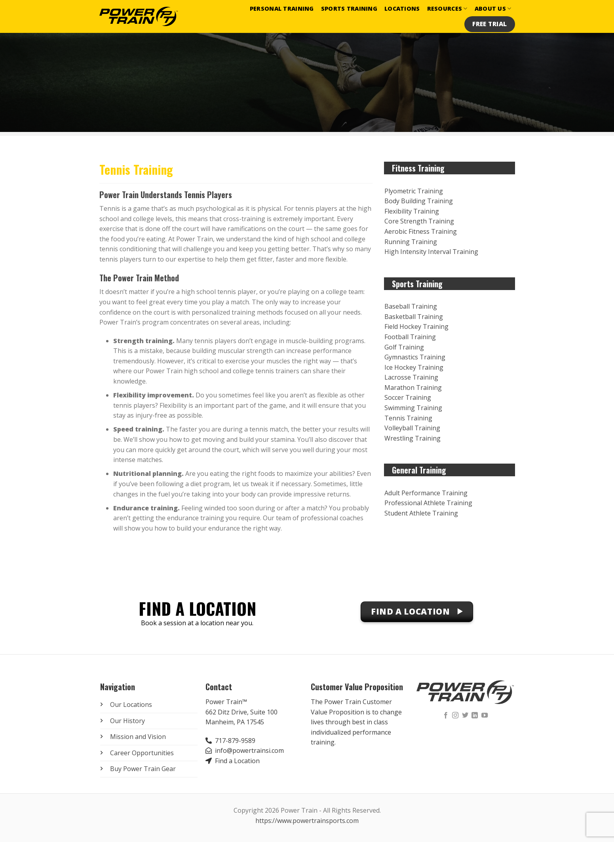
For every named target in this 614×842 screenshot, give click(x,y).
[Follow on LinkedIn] (474, 715)
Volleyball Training (412, 428)
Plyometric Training (413, 191)
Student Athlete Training (421, 513)
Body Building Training (418, 201)
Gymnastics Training (414, 357)
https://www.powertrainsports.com (307, 820)
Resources (447, 9)
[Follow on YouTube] (484, 715)
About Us (493, 9)
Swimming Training (413, 407)
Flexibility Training (411, 211)
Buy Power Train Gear (143, 768)
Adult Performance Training (426, 493)
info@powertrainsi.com (249, 750)
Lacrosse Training (411, 377)
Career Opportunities (142, 752)
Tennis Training (408, 418)
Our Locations (131, 704)
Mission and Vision (138, 736)
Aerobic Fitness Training (420, 231)
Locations (402, 8)
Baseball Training (410, 306)
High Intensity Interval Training (431, 251)
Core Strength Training (419, 221)
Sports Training (349, 8)
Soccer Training (407, 397)
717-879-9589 (235, 740)
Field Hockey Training (416, 326)
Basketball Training (413, 316)
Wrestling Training (412, 438)
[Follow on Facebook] (446, 715)
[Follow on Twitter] (465, 715)
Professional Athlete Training (428, 502)
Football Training (410, 336)
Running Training (410, 241)
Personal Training (282, 8)
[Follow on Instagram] (455, 715)
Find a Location (237, 760)
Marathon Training (413, 387)
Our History (127, 720)
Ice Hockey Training (413, 367)
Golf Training (404, 347)
